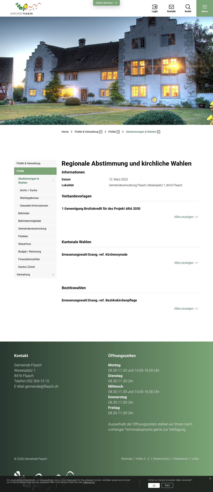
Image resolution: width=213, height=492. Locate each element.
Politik (20, 171)
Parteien (23, 236)
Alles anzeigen (184, 217)
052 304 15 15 (38, 381)
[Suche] (188, 8)
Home (65, 131)
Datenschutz (161, 458)
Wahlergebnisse (29, 198)
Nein (167, 485)
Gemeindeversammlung (32, 228)
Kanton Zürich (26, 266)
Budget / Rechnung (29, 251)
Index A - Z (142, 458)
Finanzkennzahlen (29, 259)
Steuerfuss (24, 244)
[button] (204, 8)
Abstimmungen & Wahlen (28, 182)
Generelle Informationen (34, 205)
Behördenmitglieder (29, 221)
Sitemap (126, 458)
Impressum (180, 458)
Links (195, 458)
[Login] (154, 8)
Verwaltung (23, 274)
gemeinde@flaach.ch (41, 386)
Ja (153, 485)
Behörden (23, 213)
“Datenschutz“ (89, 482)
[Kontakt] (171, 8)
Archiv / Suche (28, 190)
